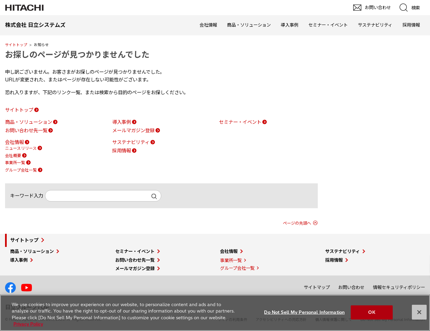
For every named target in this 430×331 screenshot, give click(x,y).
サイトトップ (16, 44)
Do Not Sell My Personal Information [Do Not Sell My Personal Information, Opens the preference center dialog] (304, 312)
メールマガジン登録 (133, 130)
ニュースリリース (21, 148)
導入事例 (289, 25)
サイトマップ (317, 287)
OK (371, 312)
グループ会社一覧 (21, 170)
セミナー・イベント (328, 25)
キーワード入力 (26, 196)
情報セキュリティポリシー (399, 287)
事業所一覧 (15, 162)
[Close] (419, 312)
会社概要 (13, 155)
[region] (215, 313)
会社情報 (208, 25)
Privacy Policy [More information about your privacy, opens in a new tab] (28, 324)
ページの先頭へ (297, 223)
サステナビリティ (375, 25)
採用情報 (411, 25)
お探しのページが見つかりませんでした (77, 54)
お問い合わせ (351, 287)
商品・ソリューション (249, 25)
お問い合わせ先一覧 (26, 130)
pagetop (421, 264)
